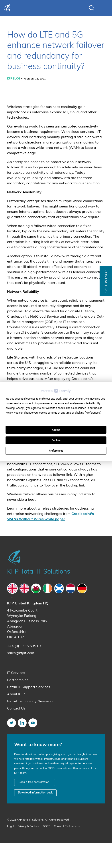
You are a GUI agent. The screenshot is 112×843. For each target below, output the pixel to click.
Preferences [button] (93, 412)
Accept (56, 429)
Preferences (56, 450)
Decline (55, 440)
